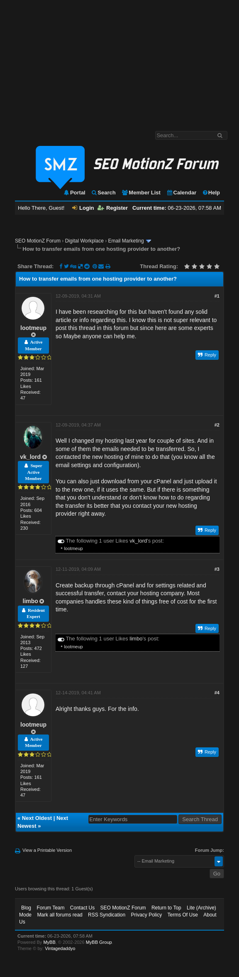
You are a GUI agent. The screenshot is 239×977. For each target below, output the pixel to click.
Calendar (181, 192)
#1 (217, 295)
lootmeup (33, 328)
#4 (217, 692)
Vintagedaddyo (60, 948)
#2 (217, 424)
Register (113, 208)
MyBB (49, 942)
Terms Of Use (183, 915)
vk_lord (30, 456)
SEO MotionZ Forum (38, 241)
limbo (30, 601)
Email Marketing (126, 241)
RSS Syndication (106, 915)
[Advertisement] (119, 61)
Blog (26, 908)
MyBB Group (99, 942)
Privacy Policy (146, 915)
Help (211, 192)
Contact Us (82, 908)
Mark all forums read (59, 915)
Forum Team (50, 908)
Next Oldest (37, 818)
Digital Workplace (84, 241)
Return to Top (166, 908)
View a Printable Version (47, 850)
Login (83, 208)
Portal (74, 192)
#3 (217, 569)
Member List (141, 192)
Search (103, 192)
